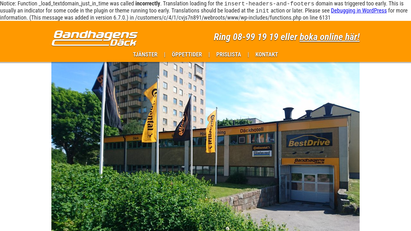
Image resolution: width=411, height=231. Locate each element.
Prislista (228, 55)
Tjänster (145, 55)
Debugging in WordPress (359, 11)
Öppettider (187, 55)
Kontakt (266, 55)
